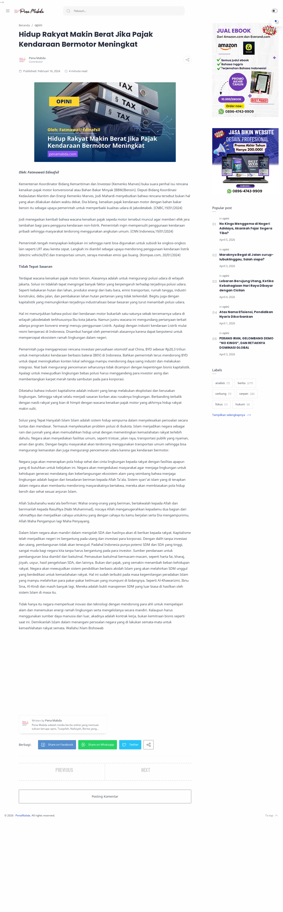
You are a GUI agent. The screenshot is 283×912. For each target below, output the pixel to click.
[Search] (124, 10)
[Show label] (230, 415)
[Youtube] (27, 903)
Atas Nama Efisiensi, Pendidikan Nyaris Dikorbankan (245, 314)
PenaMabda (82, 905)
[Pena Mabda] (81, 58)
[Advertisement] (134, 763)
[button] (274, 11)
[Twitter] (21, 903)
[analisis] (221, 383)
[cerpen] (245, 394)
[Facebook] (8, 903)
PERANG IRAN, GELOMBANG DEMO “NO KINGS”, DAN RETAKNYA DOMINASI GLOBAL (245, 343)
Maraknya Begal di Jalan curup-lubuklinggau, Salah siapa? (245, 257)
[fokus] (220, 404)
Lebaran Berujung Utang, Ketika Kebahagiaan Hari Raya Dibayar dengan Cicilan (245, 286)
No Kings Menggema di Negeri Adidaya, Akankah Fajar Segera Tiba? (245, 228)
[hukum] (241, 404)
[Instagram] (14, 903)
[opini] (224, 219)
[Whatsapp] (34, 903)
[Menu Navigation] (8, 11)
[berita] (244, 383)
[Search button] (68, 10)
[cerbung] (222, 394)
